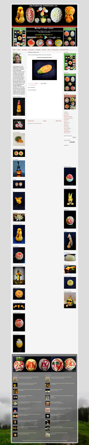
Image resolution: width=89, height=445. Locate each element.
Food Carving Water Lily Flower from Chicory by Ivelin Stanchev (30, 401)
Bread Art (65, 115)
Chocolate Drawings (67, 118)
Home (14, 49)
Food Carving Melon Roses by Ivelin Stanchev (59, 432)
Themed (65, 129)
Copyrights (38, 49)
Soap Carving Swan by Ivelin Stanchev (57, 414)
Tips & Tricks (31, 49)
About (49, 49)
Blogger (65, 440)
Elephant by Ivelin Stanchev (55, 401)
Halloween (66, 122)
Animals (65, 113)
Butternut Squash (67, 116)
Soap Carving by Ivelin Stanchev (56, 389)
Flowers (32, 85)
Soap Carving (66, 128)
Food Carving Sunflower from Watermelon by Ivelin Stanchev (29, 414)
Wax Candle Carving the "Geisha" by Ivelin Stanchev (28, 420)
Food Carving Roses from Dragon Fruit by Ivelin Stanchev (61, 408)
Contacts (44, 49)
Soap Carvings (55, 49)
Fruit (35, 85)
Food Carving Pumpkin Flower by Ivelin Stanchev (27, 432)
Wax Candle (66, 132)
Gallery (18, 49)
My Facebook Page (64, 49)
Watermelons (66, 131)
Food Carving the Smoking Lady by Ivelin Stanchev (27, 383)
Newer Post (31, 121)
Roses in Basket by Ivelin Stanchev (24, 408)
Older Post (58, 121)
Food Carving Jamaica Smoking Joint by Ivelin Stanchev (28, 377)
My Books (66, 125)
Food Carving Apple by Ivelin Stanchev (25, 395)
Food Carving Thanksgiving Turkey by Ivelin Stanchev (60, 420)
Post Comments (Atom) (37, 123)
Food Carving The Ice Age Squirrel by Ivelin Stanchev (28, 426)
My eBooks (24, 49)
